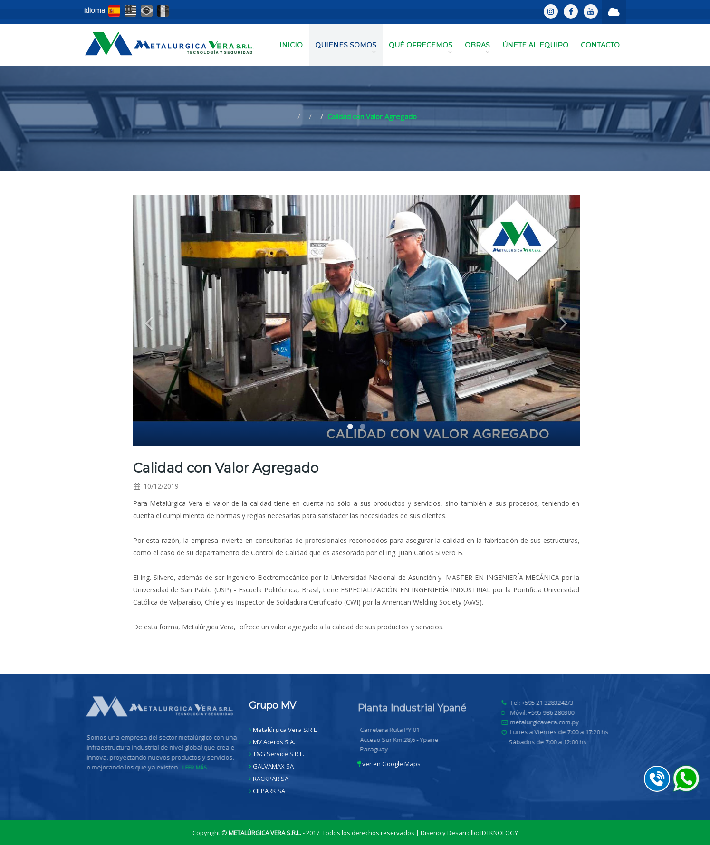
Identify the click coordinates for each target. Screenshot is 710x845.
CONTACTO (600, 45)
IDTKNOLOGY (499, 832)
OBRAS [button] (477, 48)
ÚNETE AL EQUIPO (535, 45)
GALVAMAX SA (273, 766)
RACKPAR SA (270, 778)
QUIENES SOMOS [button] (345, 48)
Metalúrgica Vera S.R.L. (285, 729)
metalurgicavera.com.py (546, 722)
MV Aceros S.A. (274, 742)
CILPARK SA (269, 791)
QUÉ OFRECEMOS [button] (420, 48)
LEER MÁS (196, 767)
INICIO (291, 45)
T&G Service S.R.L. (278, 754)
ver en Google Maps (389, 764)
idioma (94, 10)
